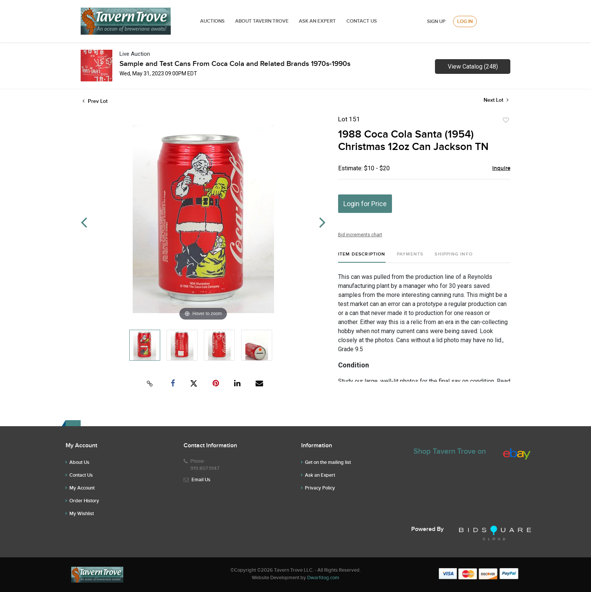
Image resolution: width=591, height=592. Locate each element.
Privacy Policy (320, 488)
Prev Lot (95, 101)
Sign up (436, 21)
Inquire (501, 168)
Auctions (212, 21)
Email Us (200, 480)
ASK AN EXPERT (317, 21)
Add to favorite (505, 120)
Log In (465, 21)
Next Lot (496, 100)
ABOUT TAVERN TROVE (262, 21)
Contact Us (361, 21)
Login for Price (365, 204)
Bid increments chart (360, 234)
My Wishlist (81, 514)
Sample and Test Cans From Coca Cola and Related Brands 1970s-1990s (235, 64)
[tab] (362, 257)
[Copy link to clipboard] (150, 383)
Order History (84, 501)
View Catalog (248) (473, 66)
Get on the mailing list (328, 462)
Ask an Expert (320, 475)
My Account (82, 488)
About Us (79, 462)
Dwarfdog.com (323, 578)
